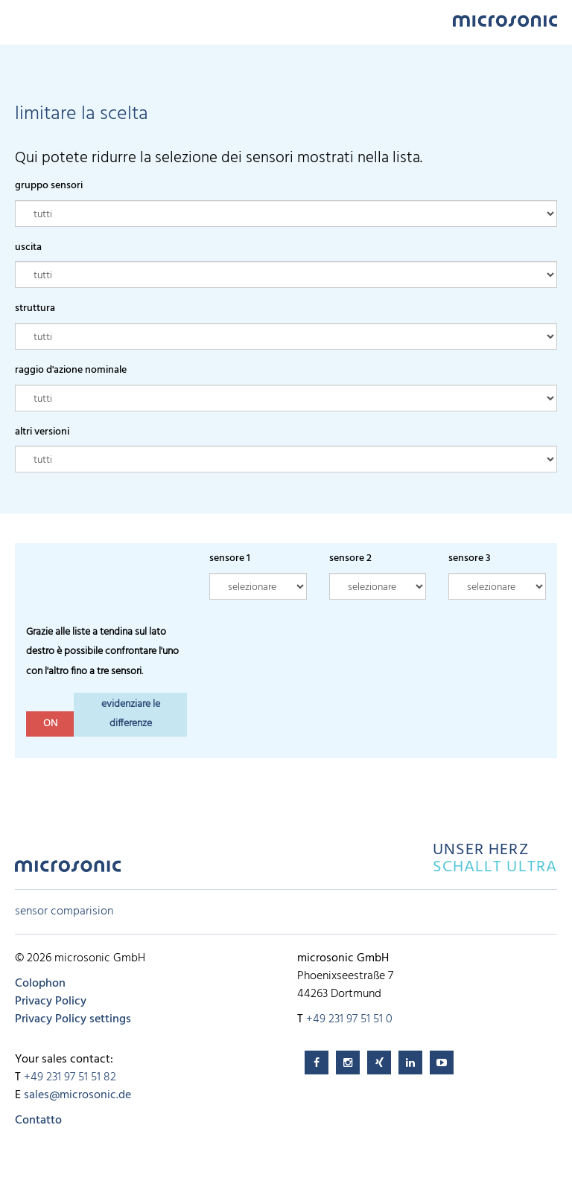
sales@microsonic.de (77, 1095)
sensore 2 (350, 558)
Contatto (38, 1120)
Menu (22, 20)
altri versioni (42, 431)
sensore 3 (469, 558)
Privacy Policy (50, 1001)
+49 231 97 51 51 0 (349, 1019)
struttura (35, 308)
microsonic (68, 870)
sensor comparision (64, 911)
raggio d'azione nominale (71, 370)
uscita (28, 247)
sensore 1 (229, 558)
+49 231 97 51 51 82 (70, 1077)
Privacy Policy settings (73, 1019)
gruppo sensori (49, 185)
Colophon (40, 983)
